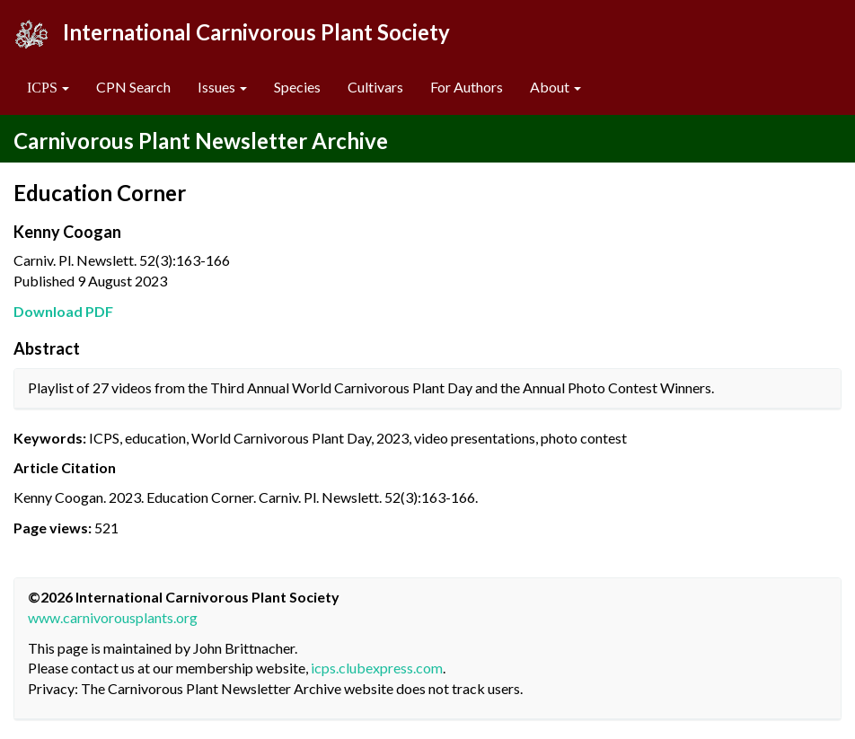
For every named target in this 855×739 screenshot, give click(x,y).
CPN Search (133, 86)
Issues (222, 86)
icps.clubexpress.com (377, 667)
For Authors (466, 86)
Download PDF (63, 311)
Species (297, 86)
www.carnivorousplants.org (113, 617)
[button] (48, 87)
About (555, 86)
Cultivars (375, 86)
